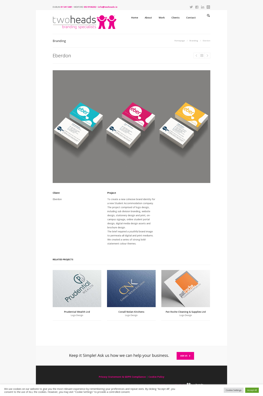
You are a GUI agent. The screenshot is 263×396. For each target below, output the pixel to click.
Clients (175, 17)
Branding (194, 40)
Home (134, 17)
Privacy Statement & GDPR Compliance (122, 376)
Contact (191, 17)
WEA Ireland (207, 55)
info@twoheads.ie (107, 7)
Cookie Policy (156, 376)
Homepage (179, 40)
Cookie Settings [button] (234, 390)
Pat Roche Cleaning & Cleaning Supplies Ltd (196, 55)
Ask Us (185, 355)
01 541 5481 (66, 7)
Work (162, 17)
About (148, 17)
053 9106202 (90, 7)
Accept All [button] (252, 390)
